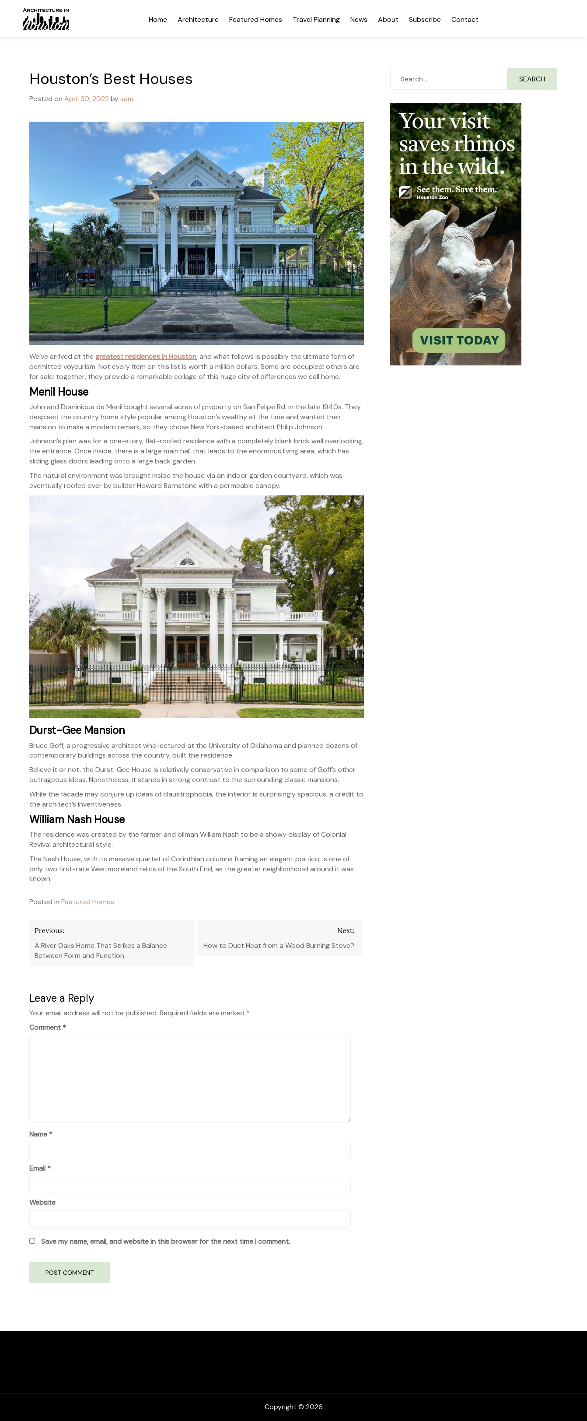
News (358, 19)
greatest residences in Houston (145, 356)
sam (126, 98)
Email (40, 1168)
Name (40, 1134)
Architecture (198, 19)
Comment (47, 1027)
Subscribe (425, 19)
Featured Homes (255, 19)
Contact (465, 19)
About (388, 19)
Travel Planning (316, 19)
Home (158, 19)
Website (42, 1202)
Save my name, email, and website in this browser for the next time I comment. (165, 1241)
